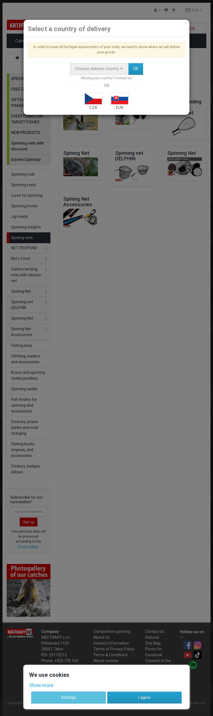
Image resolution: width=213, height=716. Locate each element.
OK (135, 68)
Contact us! (123, 78)
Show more (41, 685)
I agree (144, 697)
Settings (68, 697)
